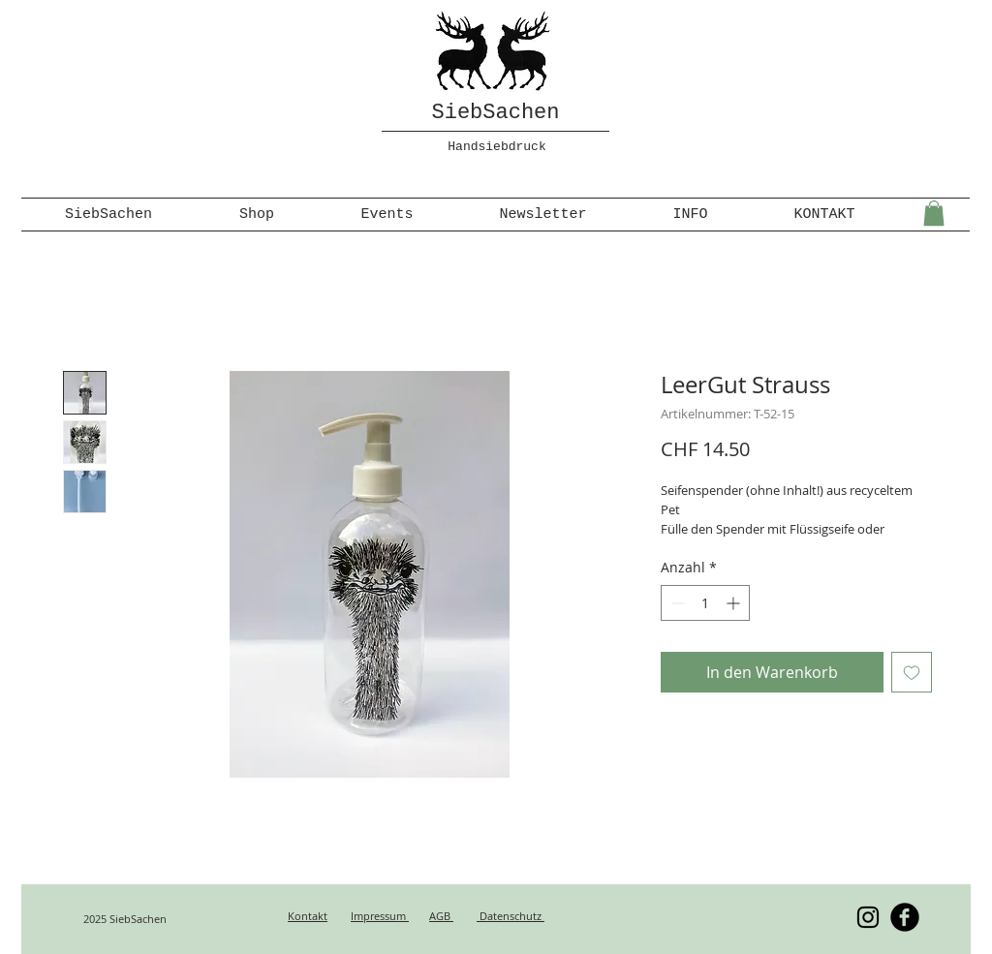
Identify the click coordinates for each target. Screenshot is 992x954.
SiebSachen (495, 113)
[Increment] (735, 603)
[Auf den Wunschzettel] (911, 672)
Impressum (380, 915)
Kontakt (307, 915)
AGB (441, 915)
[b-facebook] (904, 917)
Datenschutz (510, 915)
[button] (934, 213)
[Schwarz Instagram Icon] (868, 917)
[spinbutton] (705, 603)
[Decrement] (676, 603)
